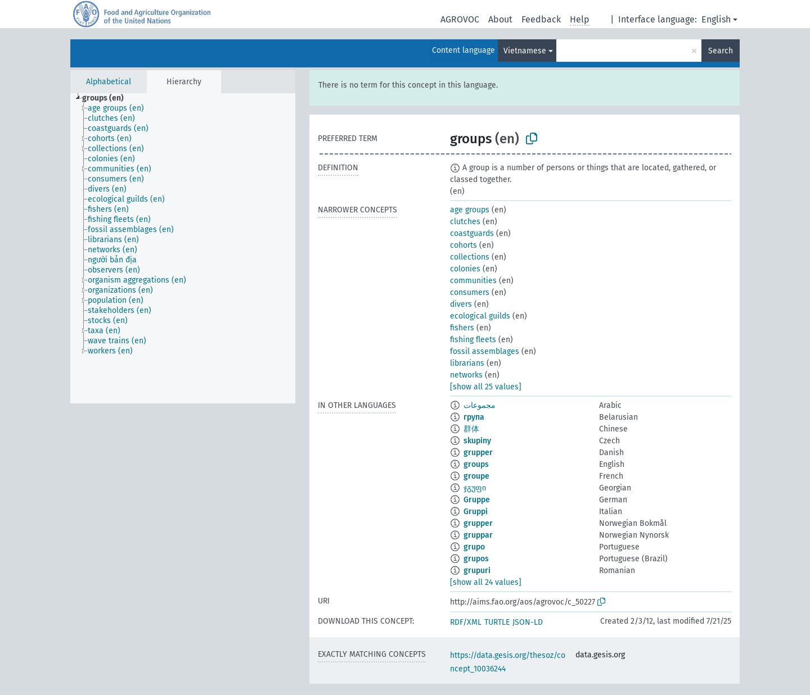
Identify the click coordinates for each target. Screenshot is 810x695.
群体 (471, 429)
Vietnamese (524, 51)
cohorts (463, 245)
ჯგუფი (475, 488)
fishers (462, 328)
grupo (474, 547)
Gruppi (476, 511)
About (500, 19)
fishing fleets (473, 339)
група (474, 417)
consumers (469, 292)
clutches (465, 221)
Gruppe (477, 500)
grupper (478, 452)
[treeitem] (108, 98)
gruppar (478, 535)
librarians (467, 363)
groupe (476, 476)
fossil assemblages (484, 351)
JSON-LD (527, 622)
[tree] (182, 248)
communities (473, 280)
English (716, 19)
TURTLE (497, 622)
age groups (469, 210)
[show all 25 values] (485, 387)
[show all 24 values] (485, 582)
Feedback (541, 19)
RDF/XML (466, 622)
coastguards (472, 233)
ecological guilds (480, 316)
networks (466, 375)
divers (461, 304)
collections (469, 257)
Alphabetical (108, 82)
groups (476, 464)
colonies (465, 269)
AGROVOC (459, 19)
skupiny (477, 441)
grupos (476, 559)
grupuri (477, 570)
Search (720, 51)
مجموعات (480, 405)
